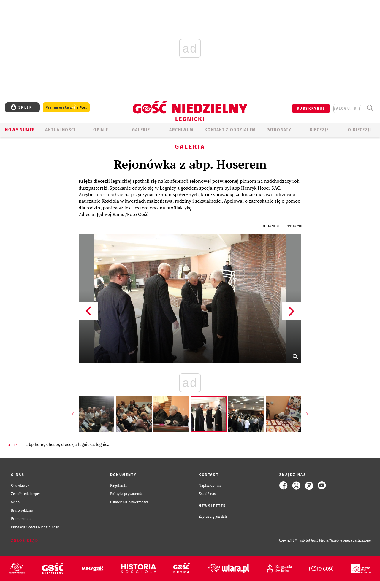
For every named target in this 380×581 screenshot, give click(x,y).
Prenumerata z (66, 107)
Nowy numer (20, 129)
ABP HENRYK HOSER (42, 444)
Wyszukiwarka (369, 107)
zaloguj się (347, 109)
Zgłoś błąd (24, 541)
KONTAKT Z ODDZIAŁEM (230, 129)
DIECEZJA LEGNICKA (77, 444)
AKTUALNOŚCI (60, 129)
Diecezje (319, 129)
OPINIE (100, 129)
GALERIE (141, 129)
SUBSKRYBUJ (311, 109)
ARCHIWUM (181, 129)
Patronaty (279, 129)
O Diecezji (359, 129)
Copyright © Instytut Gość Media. (304, 540)
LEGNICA (103, 444)
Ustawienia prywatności (129, 502)
